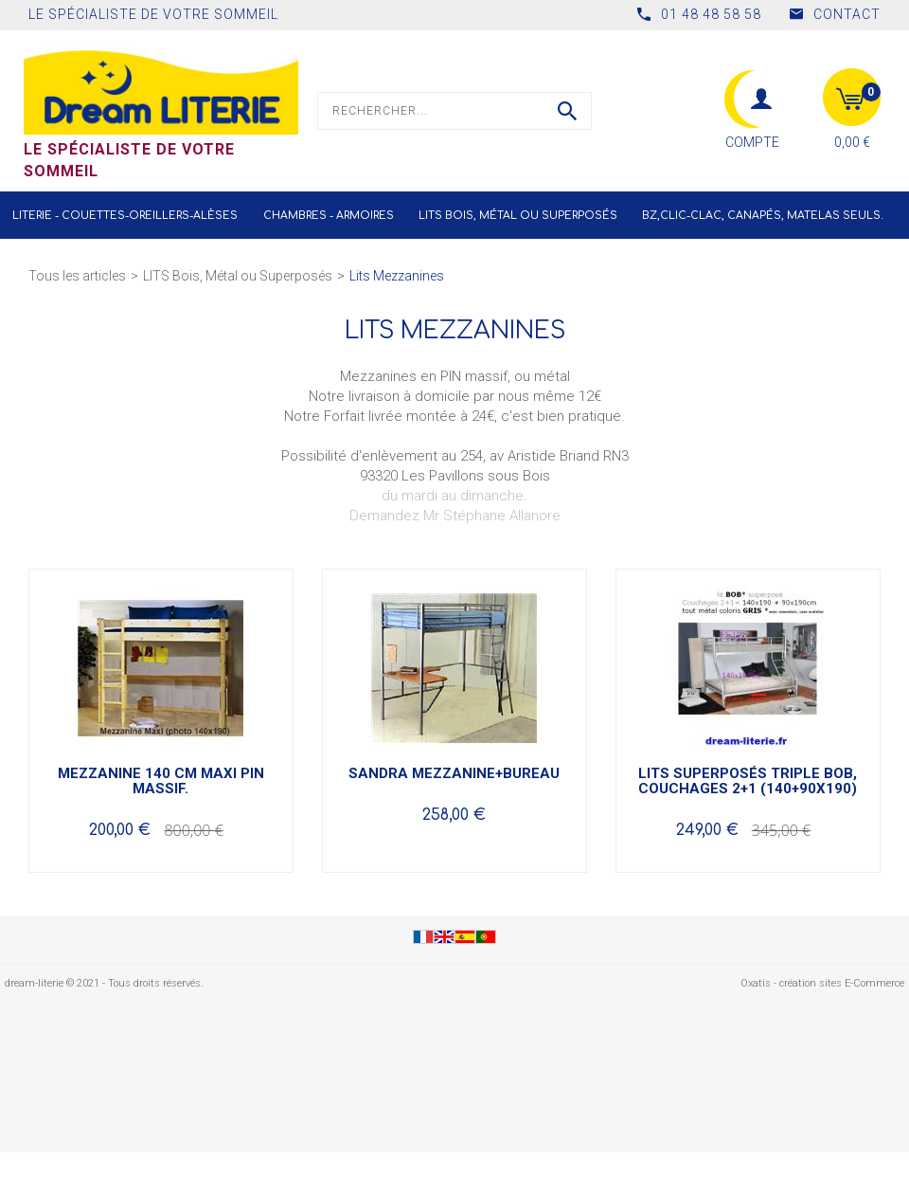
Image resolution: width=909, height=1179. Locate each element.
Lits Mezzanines (396, 275)
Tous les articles (77, 275)
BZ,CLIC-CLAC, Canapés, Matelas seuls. (762, 215)
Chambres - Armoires (328, 215)
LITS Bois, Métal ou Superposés (518, 215)
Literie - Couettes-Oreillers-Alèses (125, 215)
